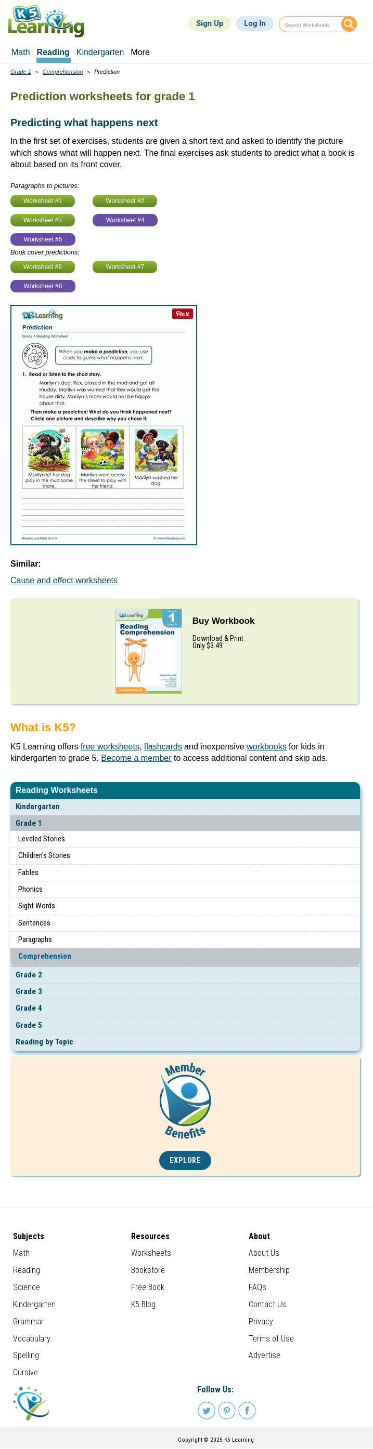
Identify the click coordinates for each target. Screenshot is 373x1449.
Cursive (25, 1372)
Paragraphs (35, 939)
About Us (264, 1253)
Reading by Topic (44, 1041)
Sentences (34, 923)
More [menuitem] (140, 52)
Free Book (147, 1287)
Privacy (261, 1321)
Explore (185, 1160)
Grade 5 (29, 1025)
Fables (28, 872)
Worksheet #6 (42, 267)
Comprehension (44, 956)
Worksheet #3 (42, 220)
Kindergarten (38, 806)
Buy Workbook (223, 621)
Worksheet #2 (125, 201)
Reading (26, 1270)
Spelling (26, 1355)
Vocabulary (31, 1339)
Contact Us (267, 1304)
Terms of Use (271, 1339)
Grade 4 (29, 1008)
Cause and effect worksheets (64, 580)
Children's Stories (44, 855)
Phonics (30, 889)
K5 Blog (143, 1304)
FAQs (257, 1287)
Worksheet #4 (125, 220)
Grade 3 (29, 991)
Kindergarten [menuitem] (100, 52)
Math (21, 1253)
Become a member (136, 758)
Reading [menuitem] (53, 52)
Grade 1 (29, 823)
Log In (255, 23)
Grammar (28, 1321)
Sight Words (36, 905)
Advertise (264, 1355)
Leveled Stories (41, 838)
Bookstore (148, 1270)
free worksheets (110, 746)
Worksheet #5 (43, 239)
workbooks (266, 746)
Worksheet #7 (125, 267)
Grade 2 (29, 975)
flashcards (163, 746)
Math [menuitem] (20, 52)
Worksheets (151, 1253)
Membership (269, 1270)
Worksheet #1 (42, 201)
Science (26, 1287)
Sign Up (209, 23)
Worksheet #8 (43, 286)
